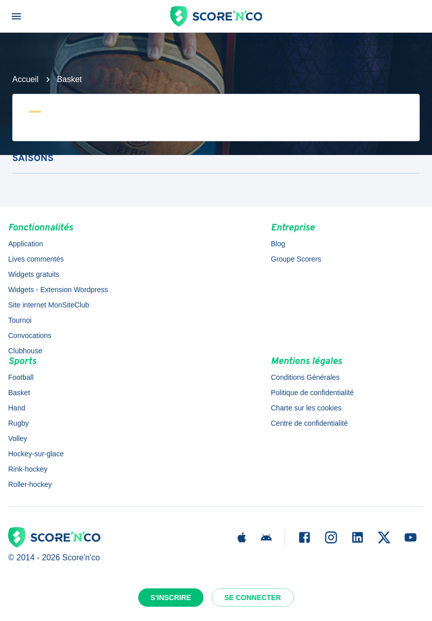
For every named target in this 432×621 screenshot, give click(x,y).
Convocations (30, 335)
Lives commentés (36, 259)
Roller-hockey (30, 484)
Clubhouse (25, 351)
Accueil (25, 79)
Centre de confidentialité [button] (309, 423)
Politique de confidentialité (312, 393)
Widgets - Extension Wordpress (58, 290)
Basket (69, 79)
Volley (17, 438)
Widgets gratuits (33, 274)
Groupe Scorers (296, 259)
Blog (278, 244)
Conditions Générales (305, 377)
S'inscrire (170, 597)
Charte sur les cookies (306, 408)
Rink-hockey (27, 469)
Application (25, 244)
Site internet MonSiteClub (48, 305)
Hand (16, 408)
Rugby (18, 423)
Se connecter (252, 597)
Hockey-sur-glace (36, 454)
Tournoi (20, 320)
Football (21, 377)
